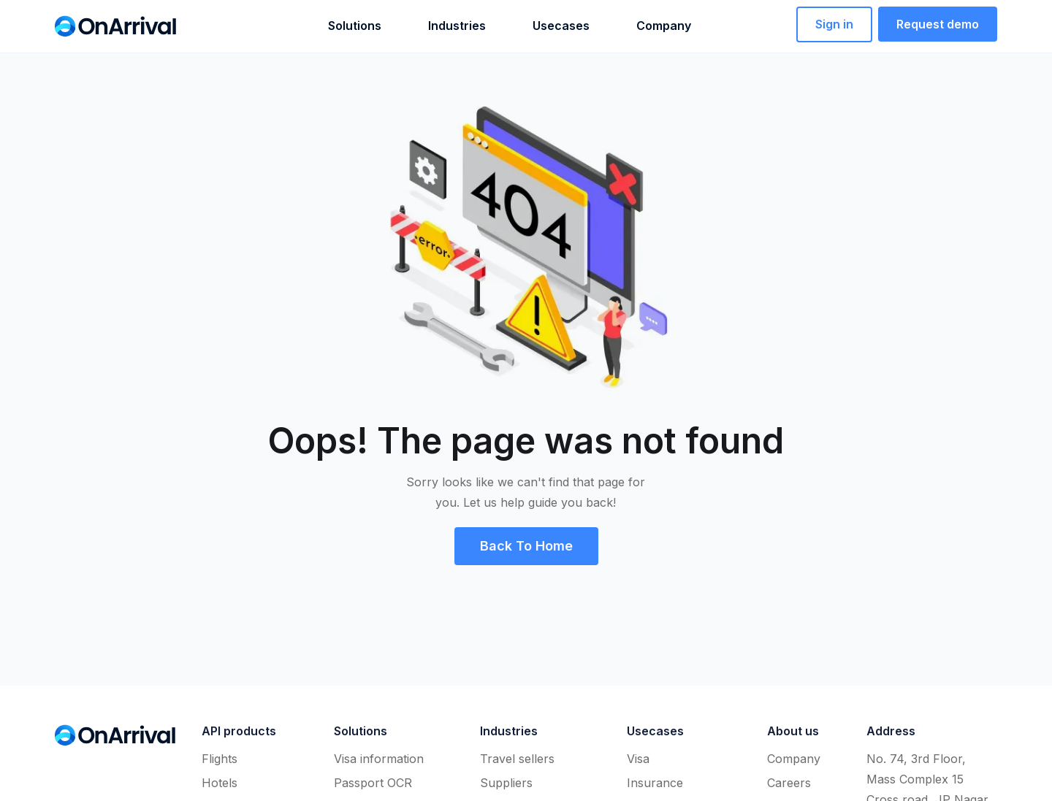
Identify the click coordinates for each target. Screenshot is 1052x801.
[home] (115, 27)
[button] (331, 25)
